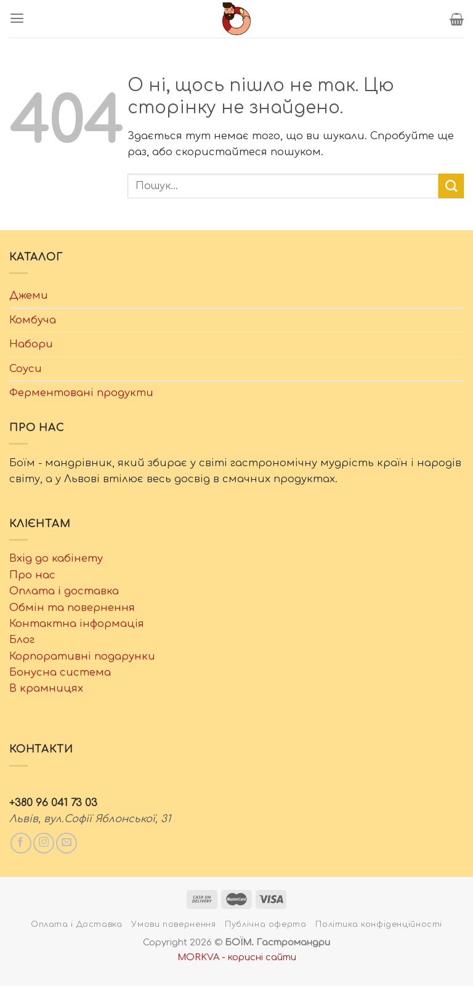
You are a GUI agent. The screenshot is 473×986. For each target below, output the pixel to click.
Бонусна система (60, 672)
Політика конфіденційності (378, 924)
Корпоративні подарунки (82, 656)
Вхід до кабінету (56, 558)
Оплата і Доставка (77, 924)
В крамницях (46, 688)
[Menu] (17, 18)
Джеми (28, 295)
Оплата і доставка (64, 591)
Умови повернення (173, 924)
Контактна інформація (76, 623)
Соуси (25, 368)
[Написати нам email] (66, 843)
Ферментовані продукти (81, 392)
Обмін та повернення (72, 607)
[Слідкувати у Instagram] (43, 843)
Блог (21, 639)
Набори (31, 344)
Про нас (32, 575)
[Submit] (451, 186)
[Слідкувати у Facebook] (20, 843)
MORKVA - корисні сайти (236, 957)
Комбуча (32, 320)
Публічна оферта (265, 924)
